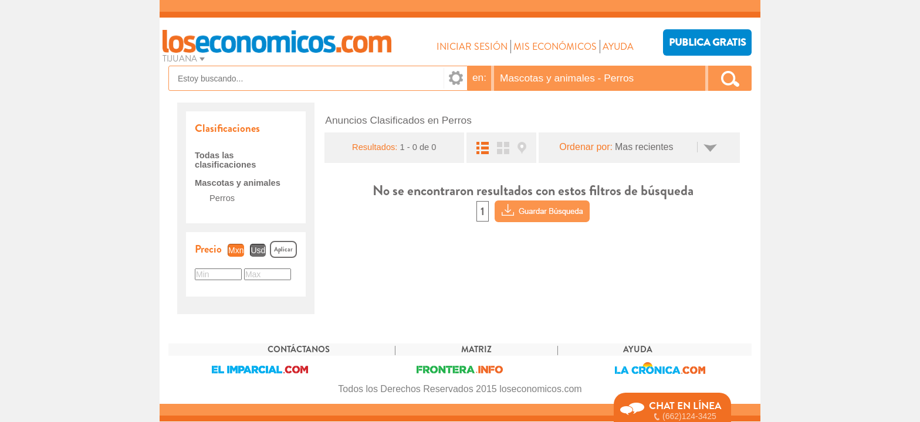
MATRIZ (476, 349)
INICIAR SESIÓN (472, 46)
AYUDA (618, 46)
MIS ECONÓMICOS (555, 46)
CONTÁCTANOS (299, 349)
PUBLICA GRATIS (707, 42)
